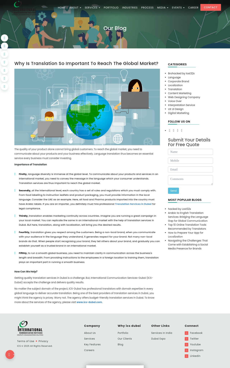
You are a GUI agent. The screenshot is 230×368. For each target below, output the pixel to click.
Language (174, 77)
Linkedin (192, 356)
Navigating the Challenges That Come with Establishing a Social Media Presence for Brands (188, 244)
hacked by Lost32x (179, 209)
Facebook (194, 333)
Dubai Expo (158, 338)
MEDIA (162, 7)
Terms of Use (25, 341)
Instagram (194, 350)
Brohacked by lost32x (181, 73)
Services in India (161, 333)
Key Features (92, 344)
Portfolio (123, 333)
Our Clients (125, 338)
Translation (175, 89)
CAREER (193, 7)
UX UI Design (175, 109)
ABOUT (75, 7)
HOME (62, 7)
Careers (89, 350)
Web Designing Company (184, 97)
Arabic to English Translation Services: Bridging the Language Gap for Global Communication (188, 217)
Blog (120, 344)
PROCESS (147, 7)
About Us (90, 333)
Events (178, 7)
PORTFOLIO (111, 7)
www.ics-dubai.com (89, 302)
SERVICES (92, 7)
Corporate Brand (178, 81)
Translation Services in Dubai (133, 204)
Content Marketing (179, 93)
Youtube (193, 344)
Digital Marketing (178, 113)
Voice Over (175, 101)
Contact (210, 7)
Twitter (192, 339)
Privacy (43, 341)
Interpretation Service (181, 105)
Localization (175, 85)
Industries (130, 7)
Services (89, 338)
